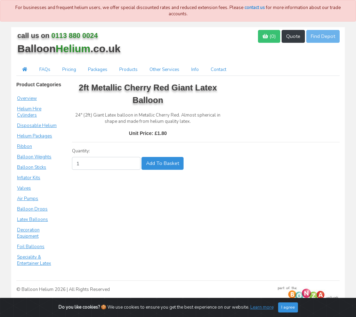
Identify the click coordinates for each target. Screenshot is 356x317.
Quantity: (81, 151)
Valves (24, 188)
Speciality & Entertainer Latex (34, 260)
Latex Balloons (32, 219)
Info (195, 69)
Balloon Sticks (31, 167)
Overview (27, 98)
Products (128, 69)
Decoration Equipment (28, 233)
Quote (293, 36)
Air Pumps (27, 199)
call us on (57, 35)
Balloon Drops (32, 209)
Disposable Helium (37, 125)
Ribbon (24, 146)
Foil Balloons (30, 247)
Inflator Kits (28, 178)
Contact (218, 69)
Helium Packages (34, 136)
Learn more (262, 307)
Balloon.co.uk (69, 48)
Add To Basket (162, 163)
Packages (97, 69)
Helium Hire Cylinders (29, 112)
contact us (254, 8)
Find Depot (323, 36)
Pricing (69, 69)
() (269, 36)
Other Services (164, 69)
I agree (288, 307)
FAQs (44, 69)
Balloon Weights (34, 157)
